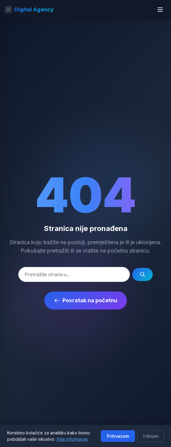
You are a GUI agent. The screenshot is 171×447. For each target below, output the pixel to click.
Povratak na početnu (85, 300)
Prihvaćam (118, 436)
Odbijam (150, 436)
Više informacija (72, 439)
